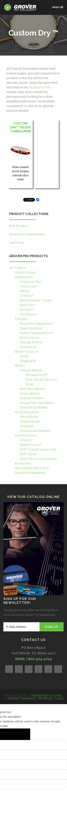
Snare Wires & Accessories (38, 458)
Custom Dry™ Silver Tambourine (20, 127)
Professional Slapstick (35, 431)
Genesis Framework (22, 698)
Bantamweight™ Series (35, 300)
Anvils (24, 356)
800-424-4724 (40, 659)
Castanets (27, 426)
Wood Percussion (26, 412)
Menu (58, 7)
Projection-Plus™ (31, 281)
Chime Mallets (30, 393)
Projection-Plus (40, 87)
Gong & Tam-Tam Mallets (37, 403)
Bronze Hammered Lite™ (37, 333)
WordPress (45, 698)
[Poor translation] (21, 734)
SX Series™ (27, 309)
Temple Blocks (30, 421)
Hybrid (24, 291)
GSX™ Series (28, 454)
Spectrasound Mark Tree (31, 468)
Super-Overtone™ (32, 328)
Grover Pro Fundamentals (27, 234)
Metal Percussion (26, 351)
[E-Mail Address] (21, 626)
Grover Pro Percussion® (21, 9)
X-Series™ (26, 295)
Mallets (19, 365)
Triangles (21, 319)
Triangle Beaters (31, 342)
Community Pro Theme (45, 695)
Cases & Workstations (29, 472)
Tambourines (23, 277)
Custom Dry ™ (29, 286)
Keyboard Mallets (32, 398)
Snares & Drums (25, 435)
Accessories (28, 314)
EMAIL (20, 659)
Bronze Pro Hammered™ (36, 323)
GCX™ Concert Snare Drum (38, 449)
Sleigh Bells (28, 361)
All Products (17, 267)
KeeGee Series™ (30, 444)
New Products (18, 226)
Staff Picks (16, 242)
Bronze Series (29, 337)
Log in (59, 698)
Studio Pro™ (28, 305)
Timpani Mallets (31, 370)
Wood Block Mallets (34, 407)
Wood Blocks (29, 417)
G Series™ (26, 440)
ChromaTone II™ (36, 375)
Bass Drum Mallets (32, 389)
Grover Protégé (24, 272)
